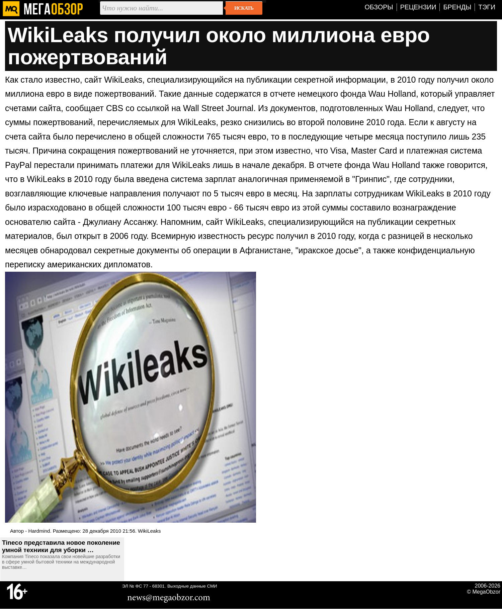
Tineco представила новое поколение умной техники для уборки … (61, 546)
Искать (243, 8)
